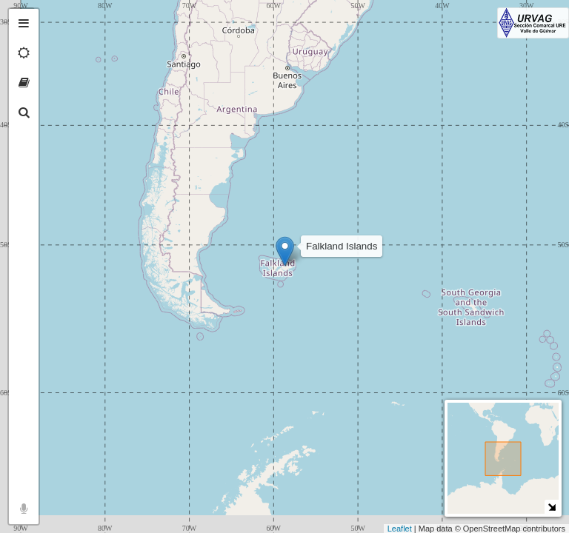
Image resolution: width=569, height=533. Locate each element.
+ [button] (57, 20)
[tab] (24, 23)
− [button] (57, 43)
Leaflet (399, 528)
